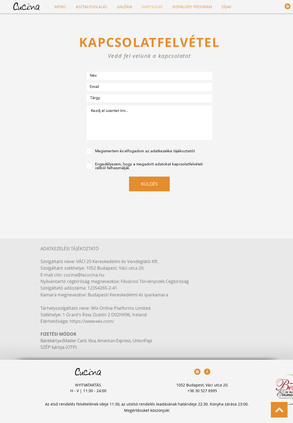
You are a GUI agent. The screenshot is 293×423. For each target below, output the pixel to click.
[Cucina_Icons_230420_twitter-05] (287, 6)
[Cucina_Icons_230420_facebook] (207, 371)
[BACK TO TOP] (279, 410)
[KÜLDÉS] (149, 184)
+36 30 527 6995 (202, 390)
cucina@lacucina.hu (84, 275)
